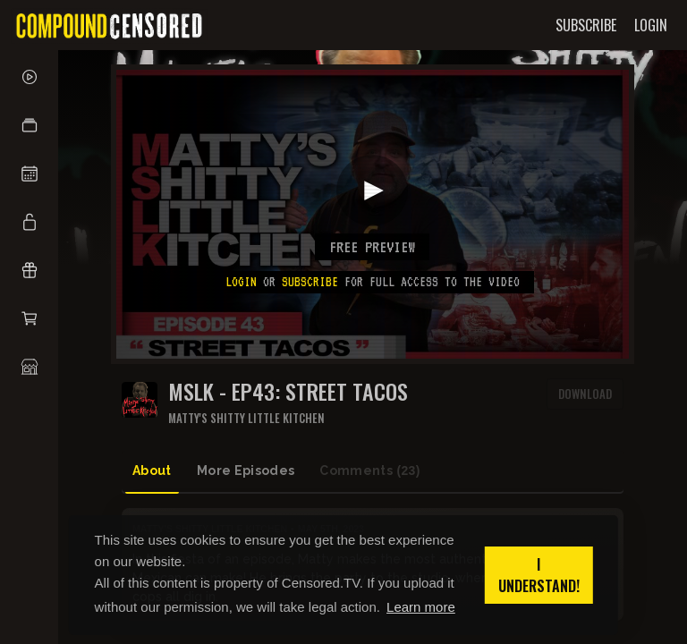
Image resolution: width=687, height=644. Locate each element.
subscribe (310, 282)
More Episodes (246, 470)
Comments (369, 471)
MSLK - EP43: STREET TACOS (288, 391)
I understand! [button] (539, 575)
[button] (29, 125)
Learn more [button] (420, 606)
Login (241, 282)
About (152, 470)
